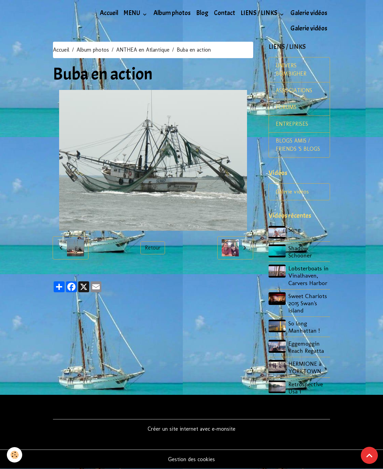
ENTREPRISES (292, 124)
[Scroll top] (369, 455)
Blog (202, 13)
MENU (132, 13)
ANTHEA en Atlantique (142, 49)
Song (294, 229)
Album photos (172, 13)
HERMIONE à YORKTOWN (305, 367)
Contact (224, 13)
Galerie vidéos (308, 13)
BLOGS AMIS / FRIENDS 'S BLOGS (298, 144)
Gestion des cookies (191, 459)
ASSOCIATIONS (294, 90)
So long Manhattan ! (304, 327)
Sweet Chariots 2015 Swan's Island (307, 303)
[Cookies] (14, 455)
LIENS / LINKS (259, 13)
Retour (153, 247)
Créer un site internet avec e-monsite (191, 429)
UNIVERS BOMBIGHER (291, 69)
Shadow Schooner (300, 251)
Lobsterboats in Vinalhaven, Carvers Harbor (308, 275)
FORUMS (286, 107)
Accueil (109, 13)
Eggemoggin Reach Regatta (306, 347)
